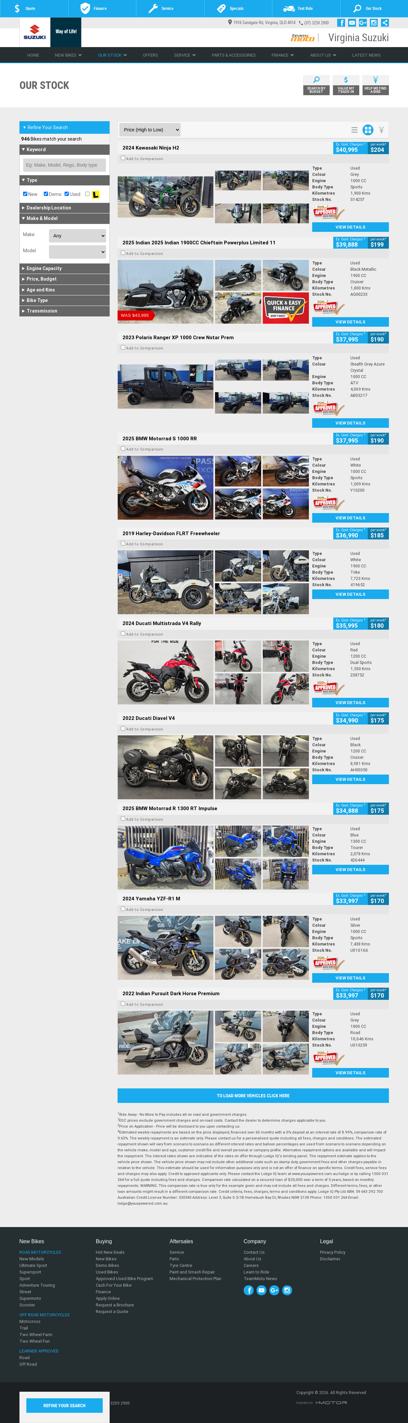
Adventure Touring (37, 1285)
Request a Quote (112, 1311)
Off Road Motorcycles (44, 1315)
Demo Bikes (107, 1265)
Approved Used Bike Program (124, 1278)
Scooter (27, 1305)
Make (29, 234)
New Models (31, 1259)
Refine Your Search (45, 127)
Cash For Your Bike (114, 1285)
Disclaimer (330, 1259)
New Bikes (68, 55)
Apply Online (108, 1298)
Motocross (30, 1321)
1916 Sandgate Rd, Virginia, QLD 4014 (261, 22)
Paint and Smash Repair (192, 1272)
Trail (23, 1328)
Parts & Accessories (234, 55)
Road (24, 1357)
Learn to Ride (256, 1272)
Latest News (366, 55)
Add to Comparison (144, 158)
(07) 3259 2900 (316, 22)
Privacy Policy (332, 1252)
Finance (283, 55)
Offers (150, 55)
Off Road (28, 1364)
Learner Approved (39, 1351)
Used (72, 194)
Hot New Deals (110, 1252)
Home (33, 55)
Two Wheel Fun (34, 1341)
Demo (53, 194)
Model (29, 251)
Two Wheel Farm (35, 1334)
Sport (24, 1278)
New (30, 194)
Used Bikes (107, 1272)
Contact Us (254, 1252)
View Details (351, 227)
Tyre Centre (181, 1265)
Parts (174, 1259)
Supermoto (30, 1298)
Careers (251, 1265)
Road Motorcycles (40, 1252)
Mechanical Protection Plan (195, 1278)
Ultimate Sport (33, 1265)
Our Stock (112, 55)
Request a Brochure (115, 1305)
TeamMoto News (260, 1278)
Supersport (30, 1272)
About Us (323, 55)
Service (185, 55)
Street (25, 1292)
